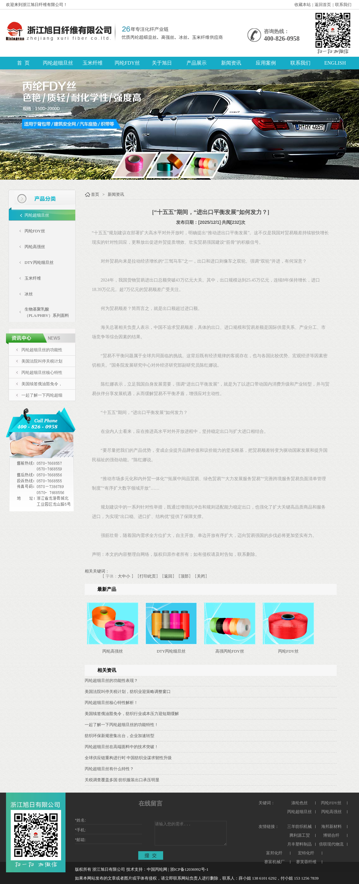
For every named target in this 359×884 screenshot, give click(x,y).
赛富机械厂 (274, 861)
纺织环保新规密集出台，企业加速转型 (119, 735)
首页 (95, 194)
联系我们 (343, 4)
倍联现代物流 (331, 844)
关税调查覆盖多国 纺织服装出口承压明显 (122, 779)
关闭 (201, 576)
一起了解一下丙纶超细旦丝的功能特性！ (121, 724)
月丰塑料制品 (299, 844)
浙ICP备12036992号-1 (189, 869)
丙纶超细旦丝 (58, 63)
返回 (168, 576)
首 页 (23, 63)
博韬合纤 (331, 835)
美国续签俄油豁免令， (41, 383)
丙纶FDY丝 (127, 63)
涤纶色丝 (299, 802)
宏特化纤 (306, 853)
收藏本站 (302, 4)
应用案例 (266, 63)
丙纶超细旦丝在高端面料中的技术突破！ (121, 746)
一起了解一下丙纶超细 (41, 395)
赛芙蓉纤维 (306, 861)
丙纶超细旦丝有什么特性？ (109, 768)
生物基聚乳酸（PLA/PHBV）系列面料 (47, 312)
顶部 (184, 576)
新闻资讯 (231, 63)
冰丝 (29, 294)
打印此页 (148, 576)
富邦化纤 (274, 853)
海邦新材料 (331, 826)
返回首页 (323, 4)
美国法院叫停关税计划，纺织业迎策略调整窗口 (128, 691)
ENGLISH (335, 63)
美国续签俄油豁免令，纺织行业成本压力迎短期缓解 (132, 713)
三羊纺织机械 (299, 826)
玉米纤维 (93, 63)
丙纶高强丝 (35, 246)
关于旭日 (162, 63)
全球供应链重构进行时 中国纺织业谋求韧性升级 (128, 757)
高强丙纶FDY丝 (229, 651)
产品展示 (196, 63)
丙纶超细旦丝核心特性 (41, 372)
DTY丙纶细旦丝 (39, 262)
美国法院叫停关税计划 (41, 361)
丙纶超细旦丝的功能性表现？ (111, 680)
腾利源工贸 (299, 835)
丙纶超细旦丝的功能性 (41, 349)
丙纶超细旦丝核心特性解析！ (111, 702)
